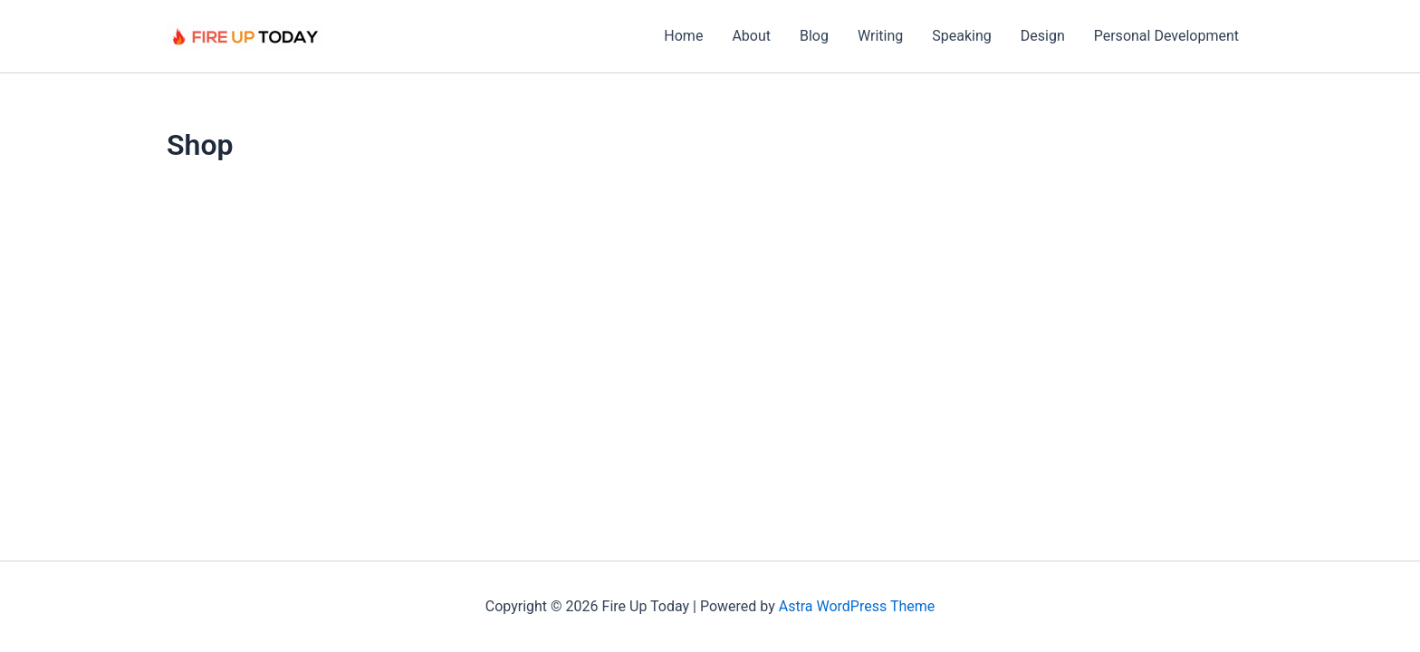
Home (683, 35)
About (751, 35)
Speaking (962, 35)
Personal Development (1166, 35)
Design (1043, 35)
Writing (880, 35)
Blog (814, 35)
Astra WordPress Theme (857, 606)
